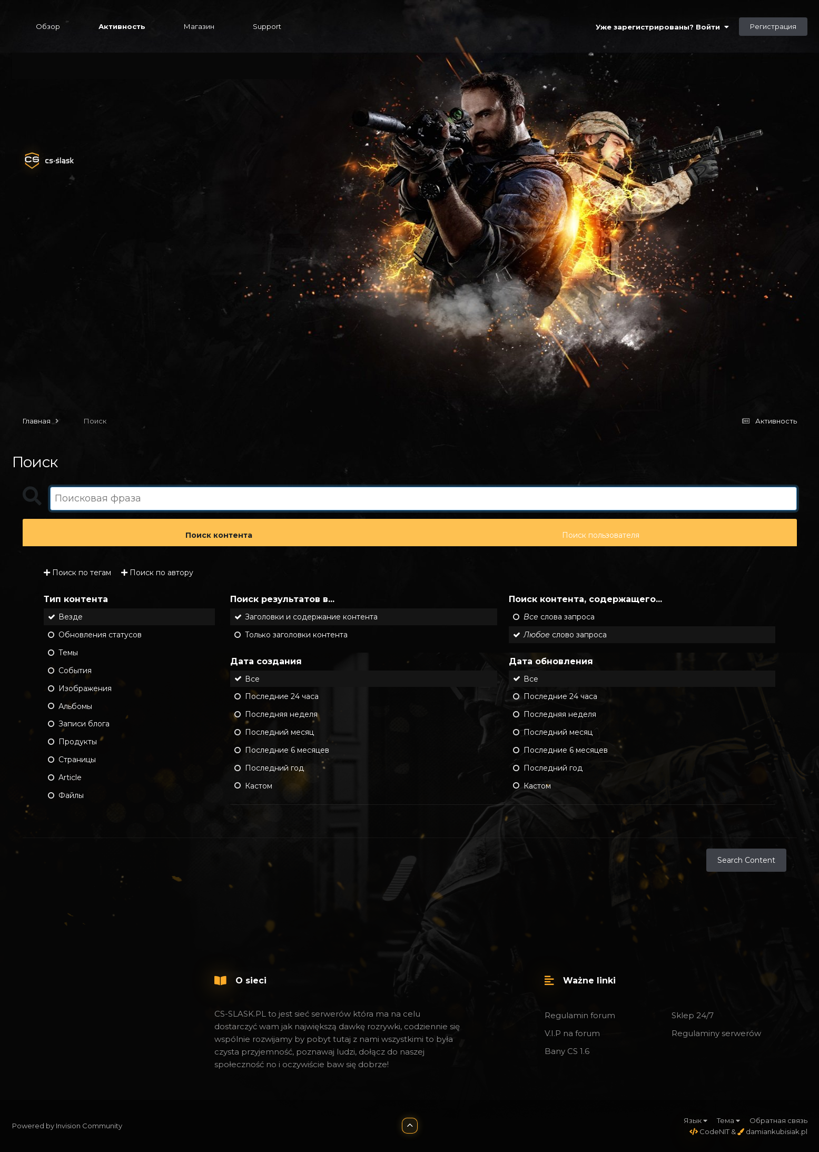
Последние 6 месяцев (287, 750)
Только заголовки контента (296, 634)
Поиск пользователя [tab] (600, 535)
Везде (70, 617)
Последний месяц (279, 732)
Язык (695, 1120)
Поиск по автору (157, 572)
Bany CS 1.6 (567, 1051)
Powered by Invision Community (67, 1125)
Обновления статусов (100, 634)
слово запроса (565, 634)
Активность (121, 26)
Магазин (199, 26)
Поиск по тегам (77, 572)
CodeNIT (709, 1131)
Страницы (77, 759)
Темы (68, 652)
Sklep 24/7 (693, 1015)
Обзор (48, 26)
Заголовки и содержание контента (311, 617)
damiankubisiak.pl (772, 1131)
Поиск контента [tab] (218, 535)
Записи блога (84, 723)
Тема (728, 1120)
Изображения (85, 688)
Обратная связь (778, 1120)
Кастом (258, 785)
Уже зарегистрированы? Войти (662, 27)
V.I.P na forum (572, 1033)
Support (267, 26)
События (75, 670)
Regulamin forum (580, 1015)
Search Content (746, 860)
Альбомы (75, 706)
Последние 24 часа (282, 696)
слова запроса (559, 617)
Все (252, 678)
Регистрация (773, 26)
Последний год (274, 768)
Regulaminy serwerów (716, 1033)
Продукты (77, 741)
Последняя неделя (281, 714)
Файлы (71, 795)
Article (70, 777)
